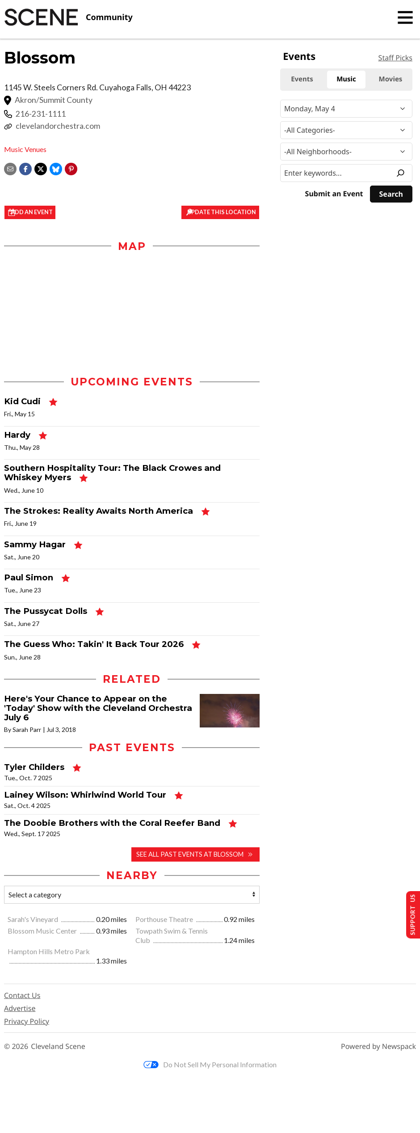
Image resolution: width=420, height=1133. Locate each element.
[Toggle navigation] (405, 17)
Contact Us (22, 1005)
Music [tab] (346, 79)
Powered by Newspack (378, 1056)
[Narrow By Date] (346, 109)
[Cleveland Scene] (68, 17)
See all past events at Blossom (190, 864)
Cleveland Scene (58, 1056)
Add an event (42, 212)
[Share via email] (10, 168)
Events (299, 56)
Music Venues (25, 149)
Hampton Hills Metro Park (49, 961)
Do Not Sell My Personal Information (210, 1074)
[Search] (391, 194)
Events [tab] (302, 79)
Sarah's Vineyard (33, 929)
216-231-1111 (41, 113)
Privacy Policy (26, 1031)
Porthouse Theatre (164, 929)
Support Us (409, 913)
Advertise (19, 1018)
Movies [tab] (391, 79)
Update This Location (218, 212)
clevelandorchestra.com (58, 126)
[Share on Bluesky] (56, 168)
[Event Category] (346, 130)
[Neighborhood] (346, 152)
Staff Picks (395, 58)
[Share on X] (40, 168)
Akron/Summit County (53, 100)
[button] (71, 168)
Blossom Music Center (43, 940)
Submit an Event (334, 194)
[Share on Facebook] (25, 168)
